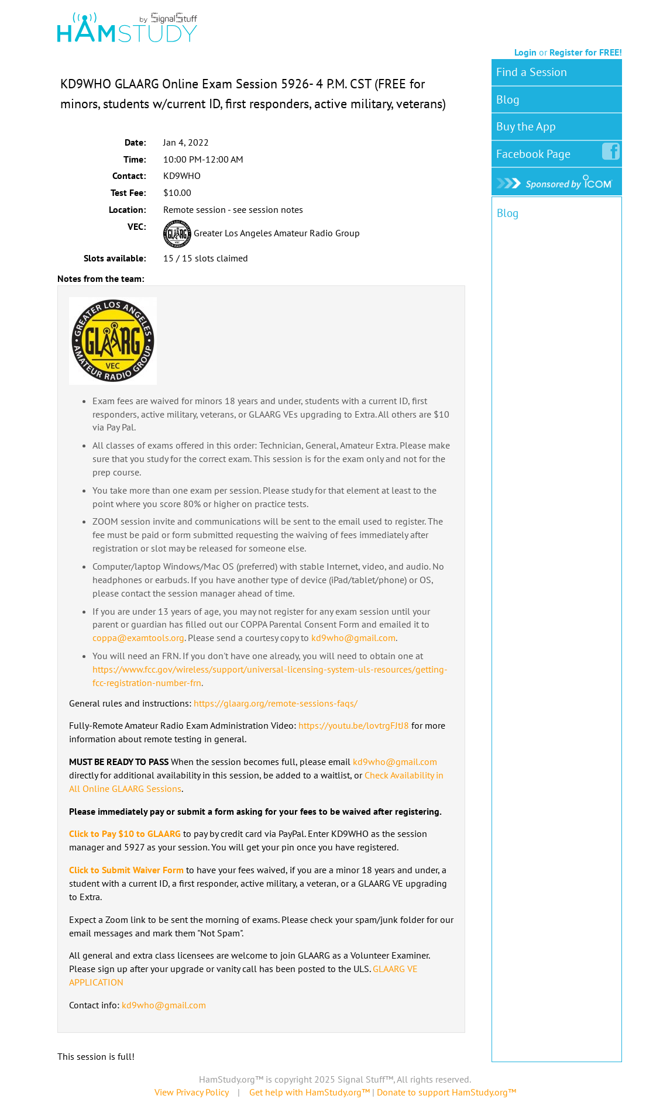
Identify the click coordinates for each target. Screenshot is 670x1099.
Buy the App (526, 126)
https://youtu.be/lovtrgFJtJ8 (353, 725)
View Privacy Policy (191, 1092)
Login (525, 52)
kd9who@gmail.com (353, 637)
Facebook (535, 151)
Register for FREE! (585, 52)
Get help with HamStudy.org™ (309, 1092)
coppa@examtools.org (138, 637)
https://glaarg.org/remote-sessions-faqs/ (276, 703)
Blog (508, 99)
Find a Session (531, 72)
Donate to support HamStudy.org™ (446, 1092)
